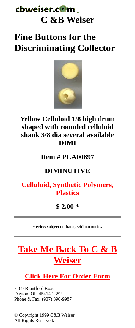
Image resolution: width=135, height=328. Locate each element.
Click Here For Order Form (67, 276)
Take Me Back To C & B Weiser (67, 254)
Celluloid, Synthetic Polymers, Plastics (67, 189)
